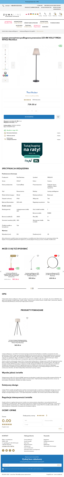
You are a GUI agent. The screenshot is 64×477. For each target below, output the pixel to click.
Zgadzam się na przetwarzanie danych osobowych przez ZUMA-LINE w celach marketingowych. (23, 468)
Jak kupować (27, 446)
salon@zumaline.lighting (8, 446)
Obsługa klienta (29, 435)
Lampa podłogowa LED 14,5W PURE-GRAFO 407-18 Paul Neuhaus (32, 274)
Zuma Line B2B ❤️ (57, 9)
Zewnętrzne (44, 22)
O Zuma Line (39, 5)
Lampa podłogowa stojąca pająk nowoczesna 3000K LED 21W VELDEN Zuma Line (11, 275)
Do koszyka (29, 117)
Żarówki (28, 26)
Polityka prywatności (49, 441)
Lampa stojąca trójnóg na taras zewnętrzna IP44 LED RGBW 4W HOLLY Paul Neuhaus (17, 341)
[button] (5, 46)
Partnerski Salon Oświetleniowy (52, 5)
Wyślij (60, 428)
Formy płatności (28, 439)
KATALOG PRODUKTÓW (46, 7)
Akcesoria (19, 26)
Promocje (37, 26)
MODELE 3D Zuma (57, 7)
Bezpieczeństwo (28, 444)
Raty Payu (26, 443)
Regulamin (46, 439)
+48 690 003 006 (16, 5)
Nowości (45, 26)
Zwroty (45, 443)
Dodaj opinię (37, 99)
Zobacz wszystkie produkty (32, 95)
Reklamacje (46, 444)
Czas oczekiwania (28, 447)
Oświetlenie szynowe (31, 23)
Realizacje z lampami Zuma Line (32, 7)
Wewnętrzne (18, 22)
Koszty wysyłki (27, 441)
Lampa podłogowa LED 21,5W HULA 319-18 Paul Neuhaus (53, 274)
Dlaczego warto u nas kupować (32, 449)
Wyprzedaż (8, 22)
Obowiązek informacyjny (50, 446)
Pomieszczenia (55, 23)
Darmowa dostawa (29, 451)
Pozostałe (47, 435)
